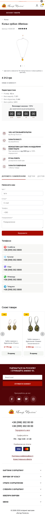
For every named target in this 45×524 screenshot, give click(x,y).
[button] (21, 66)
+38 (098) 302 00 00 (22, 422)
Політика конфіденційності (22, 456)
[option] (14, 177)
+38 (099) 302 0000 (13, 249)
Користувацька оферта (22, 459)
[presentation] (2, 334)
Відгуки (31, 176)
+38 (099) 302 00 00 (22, 426)
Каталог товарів (11, 12)
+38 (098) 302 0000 (13, 259)
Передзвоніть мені (22, 430)
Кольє (6, 19)
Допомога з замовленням (14, 176)
